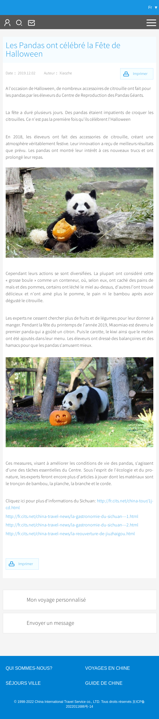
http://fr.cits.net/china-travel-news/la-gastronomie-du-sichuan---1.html (72, 516)
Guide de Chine (104, 683)
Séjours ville (23, 683)
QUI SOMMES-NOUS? (29, 668)
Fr (150, 7)
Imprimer (25, 563)
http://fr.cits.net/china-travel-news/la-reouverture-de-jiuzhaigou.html (70, 534)
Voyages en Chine (107, 668)
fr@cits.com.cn (31, 22)
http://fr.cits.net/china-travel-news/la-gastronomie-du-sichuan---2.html (72, 525)
